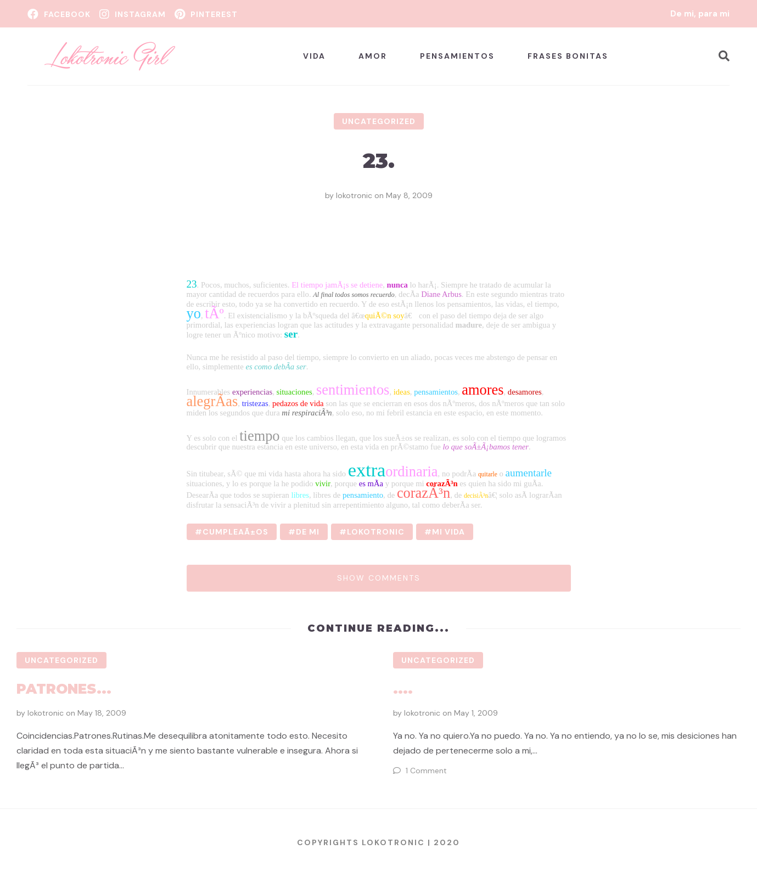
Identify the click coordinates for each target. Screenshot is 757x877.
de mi (307, 532)
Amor (372, 56)
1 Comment (426, 770)
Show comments (378, 578)
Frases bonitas (568, 56)
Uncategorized (379, 121)
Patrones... (63, 689)
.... (403, 689)
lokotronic (354, 195)
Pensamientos (457, 56)
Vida (314, 56)
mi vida (448, 532)
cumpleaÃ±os (235, 532)
